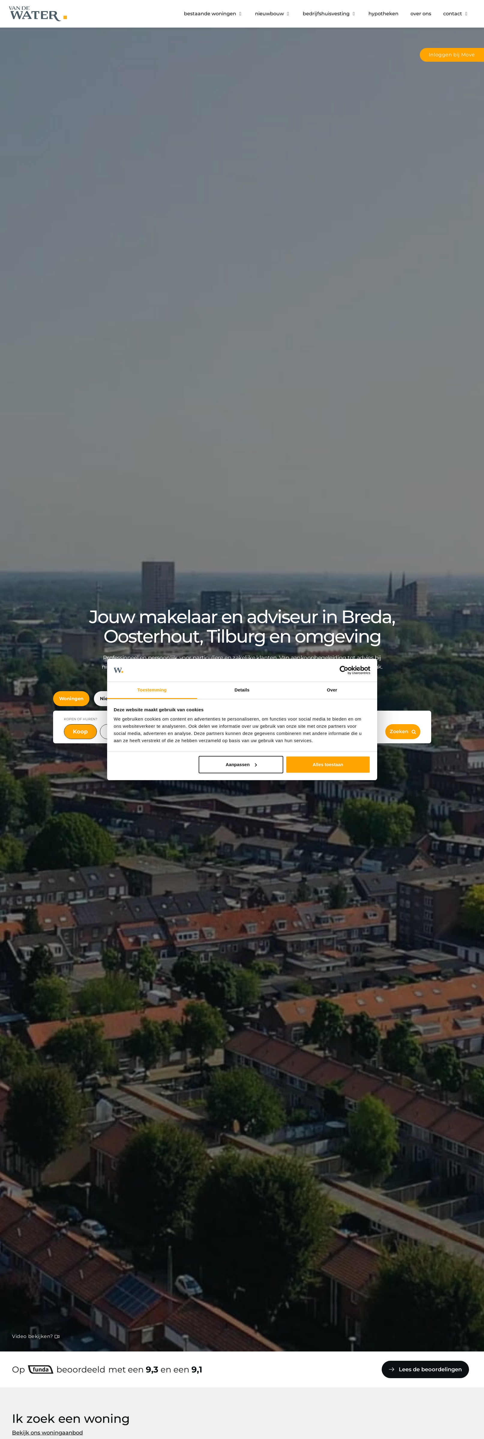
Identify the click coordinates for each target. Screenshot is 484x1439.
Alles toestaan (328, 764)
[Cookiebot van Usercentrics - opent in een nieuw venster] (344, 670)
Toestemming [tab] (152, 689)
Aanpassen (241, 764)
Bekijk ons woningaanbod (47, 1432)
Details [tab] (242, 689)
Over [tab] (332, 689)
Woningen (71, 698)
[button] (213, 14)
